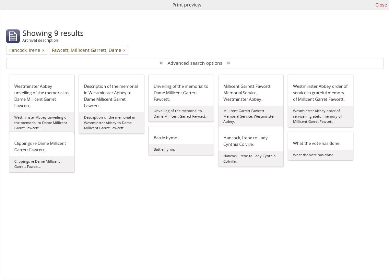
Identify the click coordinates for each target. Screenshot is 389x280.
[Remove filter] (43, 50)
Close (381, 5)
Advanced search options (195, 63)
